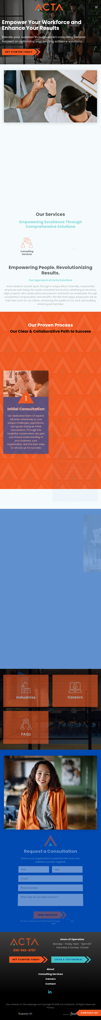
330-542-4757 (24, 950)
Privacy (50, 1007)
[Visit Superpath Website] (25, 1014)
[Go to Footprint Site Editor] (75, 1014)
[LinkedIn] (49, 991)
